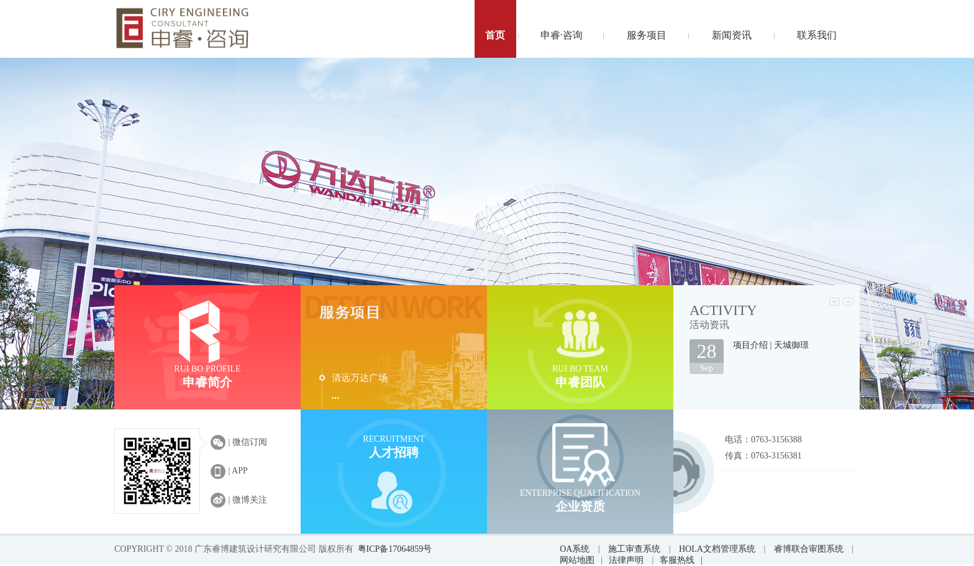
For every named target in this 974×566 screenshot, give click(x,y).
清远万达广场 (360, 378)
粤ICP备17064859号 (395, 549)
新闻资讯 (732, 35)
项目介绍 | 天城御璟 (771, 345)
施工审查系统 (634, 549)
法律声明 (627, 560)
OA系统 (574, 549)
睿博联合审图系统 (809, 549)
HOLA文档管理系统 (717, 549)
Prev (834, 302)
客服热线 (681, 560)
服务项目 (647, 35)
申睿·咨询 (561, 35)
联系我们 (817, 35)
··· (335, 398)
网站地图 (577, 560)
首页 (495, 35)
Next (848, 302)
